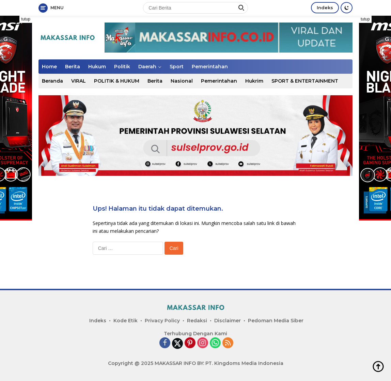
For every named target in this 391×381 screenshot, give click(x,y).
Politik (122, 66)
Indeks (325, 7)
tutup (25, 19)
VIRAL (78, 81)
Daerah (147, 66)
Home (49, 66)
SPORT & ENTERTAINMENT (304, 81)
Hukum (97, 66)
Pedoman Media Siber (275, 321)
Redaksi (197, 321)
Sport (177, 66)
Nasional (182, 81)
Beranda (52, 81)
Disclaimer (227, 321)
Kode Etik (125, 321)
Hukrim (254, 81)
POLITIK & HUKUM (116, 81)
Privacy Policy (162, 321)
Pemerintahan (210, 66)
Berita (72, 66)
